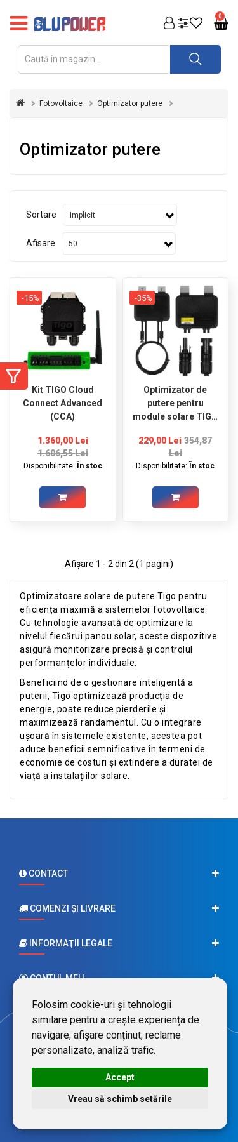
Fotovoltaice (61, 103)
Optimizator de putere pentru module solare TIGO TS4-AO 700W (175, 403)
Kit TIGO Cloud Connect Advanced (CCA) (62, 403)
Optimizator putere (129, 103)
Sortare (41, 214)
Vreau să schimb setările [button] (120, 1099)
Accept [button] (120, 1077)
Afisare (40, 243)
